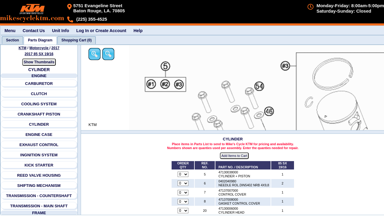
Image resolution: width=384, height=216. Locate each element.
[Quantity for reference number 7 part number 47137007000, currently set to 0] (183, 192)
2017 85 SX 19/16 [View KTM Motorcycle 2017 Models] (39, 54)
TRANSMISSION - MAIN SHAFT (39, 206)
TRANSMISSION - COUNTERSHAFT (39, 196)
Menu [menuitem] (10, 30)
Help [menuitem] (138, 30)
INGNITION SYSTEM (39, 155)
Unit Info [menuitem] (60, 30)
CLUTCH (39, 94)
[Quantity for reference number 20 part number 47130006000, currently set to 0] (183, 210)
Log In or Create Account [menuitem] (101, 30)
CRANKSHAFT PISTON (39, 114)
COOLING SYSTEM (39, 104)
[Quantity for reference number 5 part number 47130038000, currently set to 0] (183, 174)
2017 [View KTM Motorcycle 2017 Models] (55, 48)
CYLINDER (39, 124)
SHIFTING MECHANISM (38, 185)
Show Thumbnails (39, 62)
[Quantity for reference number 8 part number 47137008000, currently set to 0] (183, 201)
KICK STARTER (39, 165)
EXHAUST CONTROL (39, 144)
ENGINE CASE (39, 134)
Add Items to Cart (234, 156)
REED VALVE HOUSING (39, 175)
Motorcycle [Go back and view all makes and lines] (39, 48)
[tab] (12, 40)
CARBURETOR (39, 83)
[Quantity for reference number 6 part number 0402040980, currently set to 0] (183, 183)
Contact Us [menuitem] (34, 30)
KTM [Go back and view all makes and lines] (22, 48)
